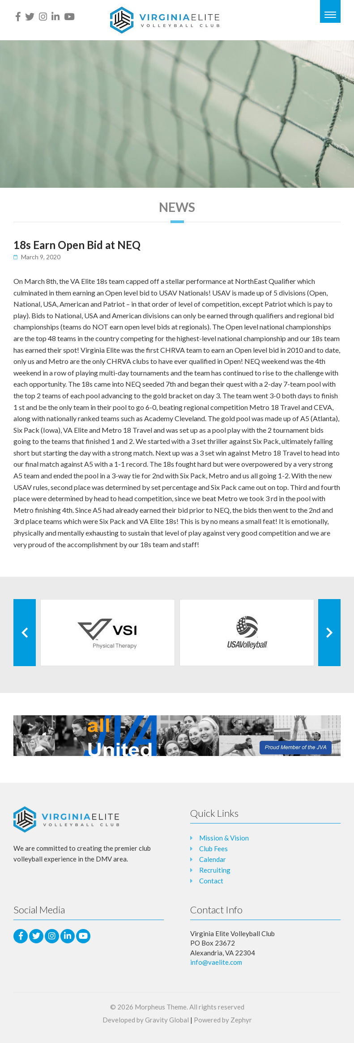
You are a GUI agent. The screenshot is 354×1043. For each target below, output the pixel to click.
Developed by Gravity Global (145, 1020)
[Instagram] (43, 16)
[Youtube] (69, 16)
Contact (211, 881)
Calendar (212, 859)
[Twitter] (29, 16)
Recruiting (214, 870)
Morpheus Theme (161, 1007)
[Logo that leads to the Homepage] (66, 819)
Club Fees (213, 849)
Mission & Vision (224, 838)
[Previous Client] (24, 632)
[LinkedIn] (55, 16)
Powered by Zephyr (223, 1020)
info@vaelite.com (216, 962)
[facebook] (18, 16)
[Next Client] (329, 632)
